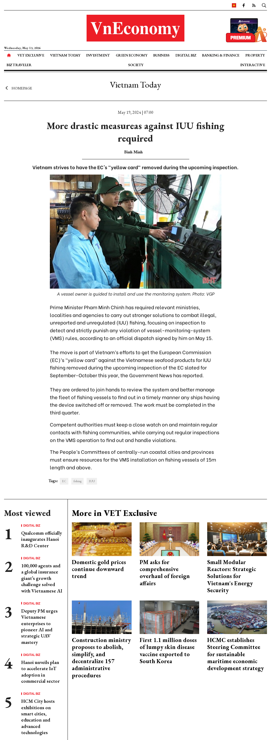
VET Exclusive (30, 55)
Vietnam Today (65, 55)
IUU (92, 481)
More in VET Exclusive (114, 513)
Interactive (252, 64)
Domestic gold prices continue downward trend (99, 569)
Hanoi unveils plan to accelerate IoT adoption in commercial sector (40, 671)
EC (64, 481)
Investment (98, 55)
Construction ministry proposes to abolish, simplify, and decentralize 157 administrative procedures (101, 657)
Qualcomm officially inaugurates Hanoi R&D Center (41, 539)
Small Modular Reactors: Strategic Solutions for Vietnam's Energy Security (231, 576)
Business (161, 55)
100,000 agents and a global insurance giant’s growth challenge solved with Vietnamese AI (41, 578)
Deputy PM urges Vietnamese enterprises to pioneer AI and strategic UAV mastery (39, 626)
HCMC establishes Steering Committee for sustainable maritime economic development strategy (235, 654)
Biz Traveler (18, 64)
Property (255, 55)
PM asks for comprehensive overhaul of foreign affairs (165, 572)
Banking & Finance (220, 55)
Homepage (18, 87)
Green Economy (131, 55)
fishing (77, 481)
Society (135, 64)
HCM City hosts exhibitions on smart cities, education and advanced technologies (38, 716)
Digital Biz (185, 55)
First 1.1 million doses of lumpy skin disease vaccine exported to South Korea (168, 650)
